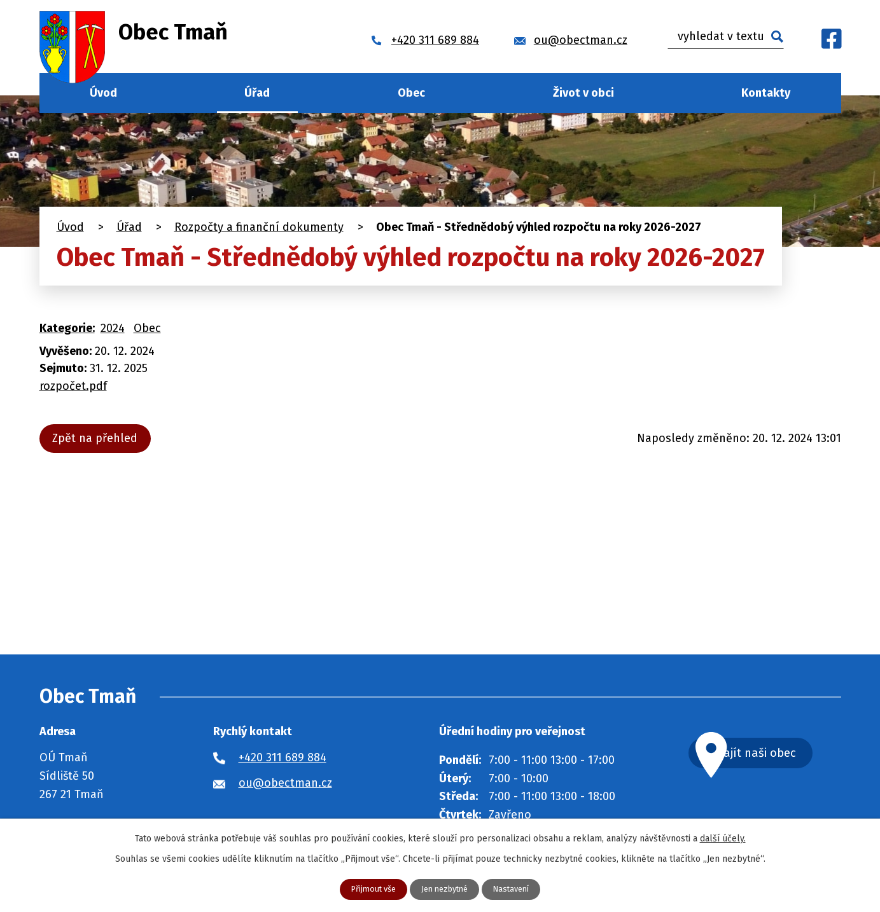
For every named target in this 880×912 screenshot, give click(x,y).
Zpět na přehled (99, 438)
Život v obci (583, 93)
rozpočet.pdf (73, 386)
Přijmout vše (368, 888)
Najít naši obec (779, 754)
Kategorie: (67, 328)
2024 (113, 328)
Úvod (103, 93)
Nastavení (518, 888)
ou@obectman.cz (285, 783)
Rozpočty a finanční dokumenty (259, 227)
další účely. (723, 837)
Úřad (257, 93)
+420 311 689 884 (282, 757)
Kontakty (765, 93)
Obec (411, 93)
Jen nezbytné (445, 888)
